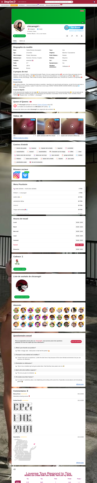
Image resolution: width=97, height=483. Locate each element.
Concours (41, 5)
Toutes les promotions (32, 5)
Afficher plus (17, 79)
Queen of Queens (42, 104)
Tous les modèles (5, 5)
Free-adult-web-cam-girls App (53, 5)
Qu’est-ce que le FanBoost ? (76, 30)
